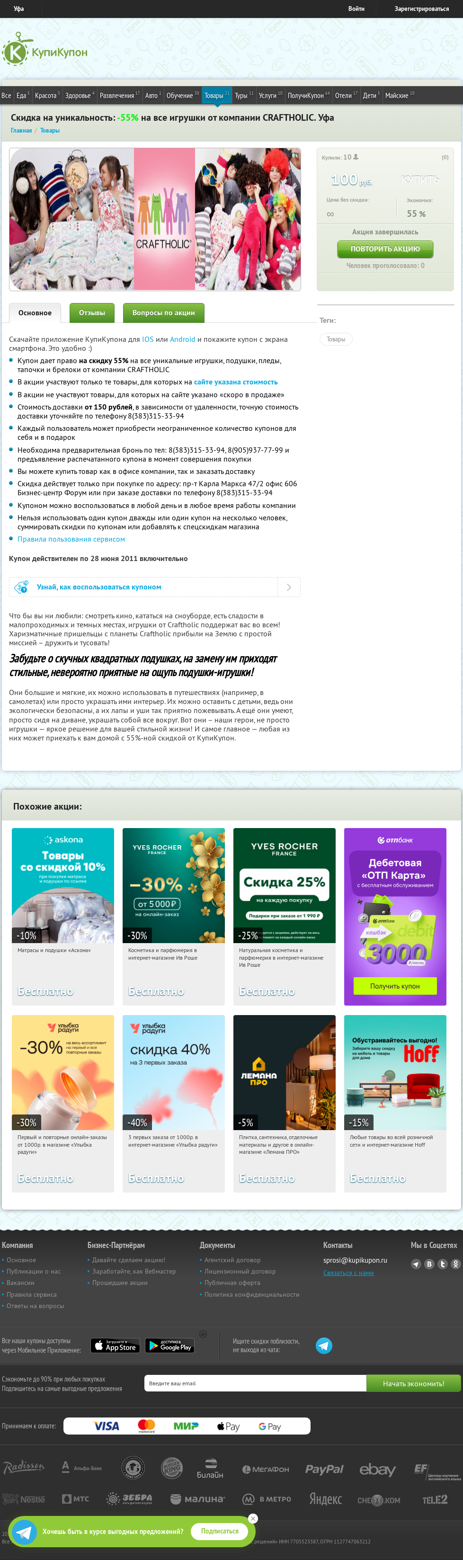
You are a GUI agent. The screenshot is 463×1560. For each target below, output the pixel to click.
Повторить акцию (385, 249)
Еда (23, 94)
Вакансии (21, 1282)
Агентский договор (233, 1260)
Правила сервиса (32, 1294)
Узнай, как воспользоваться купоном (99, 587)
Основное (35, 313)
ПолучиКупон (309, 94)
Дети (371, 94)
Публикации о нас (34, 1271)
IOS (149, 339)
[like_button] (435, 157)
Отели (346, 94)
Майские (400, 94)
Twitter (442, 1264)
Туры (244, 94)
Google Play (170, 1345)
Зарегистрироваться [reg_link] (422, 9)
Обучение (183, 94)
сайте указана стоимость (236, 382)
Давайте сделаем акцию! (128, 1260)
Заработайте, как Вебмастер (134, 1271)
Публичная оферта (232, 1282)
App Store (115, 1345)
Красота (47, 94)
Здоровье (80, 94)
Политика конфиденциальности (252, 1294)
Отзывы (92, 313)
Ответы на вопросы (35, 1305)
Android (183, 339)
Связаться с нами (348, 1272)
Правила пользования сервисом (71, 539)
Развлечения (120, 94)
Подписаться (220, 1531)
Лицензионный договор (240, 1271)
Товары (217, 94)
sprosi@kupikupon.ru (355, 1260)
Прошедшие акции (120, 1282)
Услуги (271, 94)
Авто (153, 94)
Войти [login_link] (356, 9)
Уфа (19, 9)
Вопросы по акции (164, 313)
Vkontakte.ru (429, 1264)
